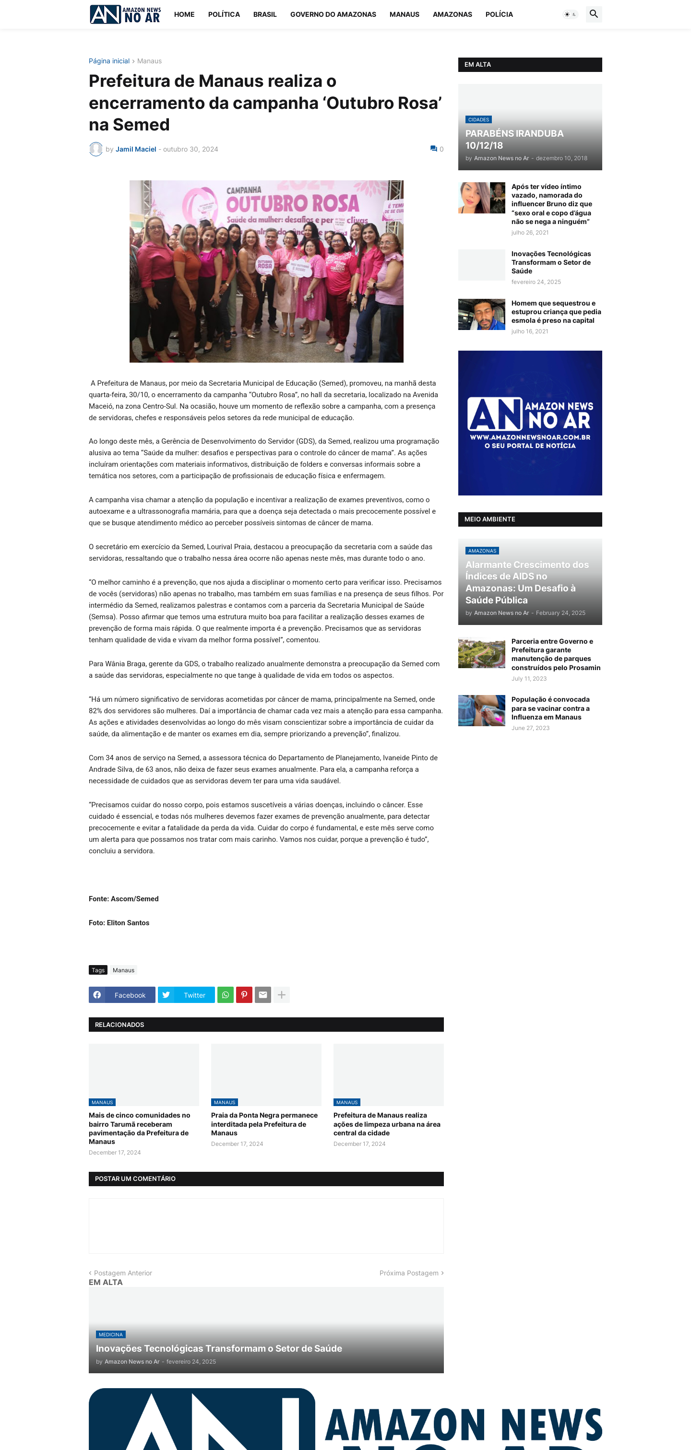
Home (184, 14)
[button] (570, 14)
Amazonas (452, 14)
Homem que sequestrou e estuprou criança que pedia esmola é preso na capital (556, 311)
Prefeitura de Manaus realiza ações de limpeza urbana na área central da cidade (387, 1123)
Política (224, 14)
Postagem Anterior (123, 1273)
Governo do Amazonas (333, 14)
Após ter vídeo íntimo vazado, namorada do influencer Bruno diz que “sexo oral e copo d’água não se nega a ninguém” (552, 203)
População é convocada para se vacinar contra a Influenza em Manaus (551, 707)
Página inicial (109, 61)
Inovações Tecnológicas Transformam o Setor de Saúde (551, 262)
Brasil (265, 14)
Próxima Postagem (409, 1273)
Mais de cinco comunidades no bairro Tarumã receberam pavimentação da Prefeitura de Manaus (140, 1128)
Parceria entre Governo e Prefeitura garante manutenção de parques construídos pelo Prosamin (556, 654)
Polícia (499, 14)
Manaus (404, 14)
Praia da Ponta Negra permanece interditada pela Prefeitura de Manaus (264, 1123)
